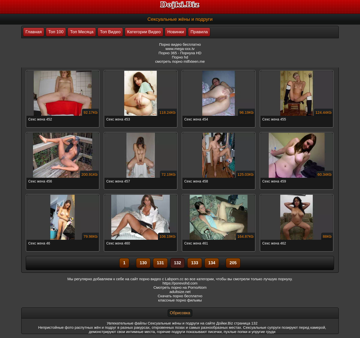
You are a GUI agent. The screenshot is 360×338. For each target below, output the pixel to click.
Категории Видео (144, 32)
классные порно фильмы (180, 300)
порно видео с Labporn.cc (161, 279)
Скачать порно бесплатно (180, 296)
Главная (34, 32)
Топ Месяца (81, 32)
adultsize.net (180, 292)
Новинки (175, 32)
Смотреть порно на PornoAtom (180, 287)
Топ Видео (110, 32)
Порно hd (180, 57)
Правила (199, 32)
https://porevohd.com (180, 283)
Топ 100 (56, 32)
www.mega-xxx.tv (180, 48)
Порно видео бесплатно (180, 44)
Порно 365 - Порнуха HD (179, 53)
